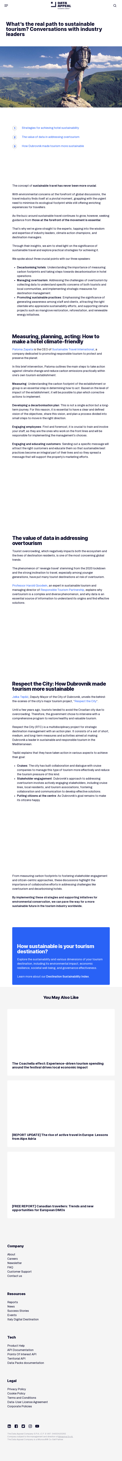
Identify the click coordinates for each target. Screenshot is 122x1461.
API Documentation (20, 1350)
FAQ (10, 1267)
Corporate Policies (19, 1406)
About (11, 1254)
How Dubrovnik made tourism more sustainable (53, 146)
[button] (6, 5)
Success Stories (18, 1310)
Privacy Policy (16, 1389)
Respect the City (85, 701)
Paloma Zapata (22, 349)
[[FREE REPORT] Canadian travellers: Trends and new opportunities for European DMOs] (61, 1185)
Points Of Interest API (21, 1354)
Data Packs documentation (25, 1362)
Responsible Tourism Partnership (62, 589)
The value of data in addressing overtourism (50, 137)
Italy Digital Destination (23, 1319)
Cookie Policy (16, 1393)
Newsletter (14, 1263)
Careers (12, 1258)
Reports (12, 1302)
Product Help (16, 1345)
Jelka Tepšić (20, 696)
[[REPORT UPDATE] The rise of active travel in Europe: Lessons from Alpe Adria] (61, 1113)
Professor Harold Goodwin (29, 585)
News (11, 1306)
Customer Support (19, 1271)
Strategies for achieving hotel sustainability (50, 127)
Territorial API (16, 1358)
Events (12, 1315)
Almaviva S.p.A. (65, 1437)
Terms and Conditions (21, 1397)
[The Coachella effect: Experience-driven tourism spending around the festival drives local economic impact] (61, 1042)
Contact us (14, 1276)
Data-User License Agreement (27, 1402)
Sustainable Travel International (73, 349)
